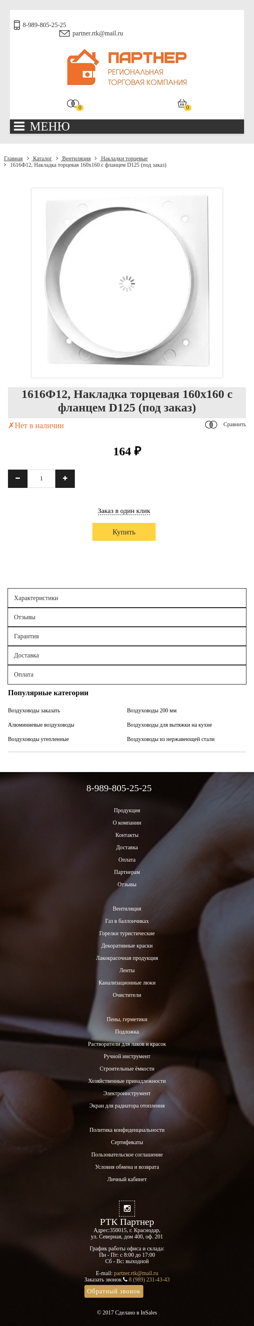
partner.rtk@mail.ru (97, 33)
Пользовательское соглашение (127, 1155)
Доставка (26, 655)
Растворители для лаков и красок (127, 1044)
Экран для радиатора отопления (127, 1106)
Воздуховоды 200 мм (152, 711)
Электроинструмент (127, 1093)
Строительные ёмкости (127, 1069)
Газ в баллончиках (126, 921)
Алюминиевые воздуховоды (41, 725)
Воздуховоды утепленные (38, 739)
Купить (123, 532)
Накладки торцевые (121, 159)
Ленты (127, 970)
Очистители (127, 995)
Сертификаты (127, 1142)
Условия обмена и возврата (127, 1167)
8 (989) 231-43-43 (149, 1280)
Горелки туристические (126, 933)
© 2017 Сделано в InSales (127, 1313)
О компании (127, 823)
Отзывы (24, 617)
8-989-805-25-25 (44, 24)
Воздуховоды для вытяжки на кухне (169, 725)
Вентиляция (73, 159)
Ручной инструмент (127, 1056)
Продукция (127, 810)
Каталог (39, 159)
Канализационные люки (126, 983)
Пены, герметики (127, 1019)
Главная (13, 159)
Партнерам (127, 872)
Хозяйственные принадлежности (127, 1081)
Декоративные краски (126, 946)
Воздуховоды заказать (34, 711)
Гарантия (26, 636)
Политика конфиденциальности (127, 1130)
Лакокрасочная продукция (127, 958)
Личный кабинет (127, 1179)
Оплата (23, 674)
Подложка (127, 1032)
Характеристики (36, 598)
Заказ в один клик (124, 511)
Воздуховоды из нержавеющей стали (171, 739)
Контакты (127, 835)
